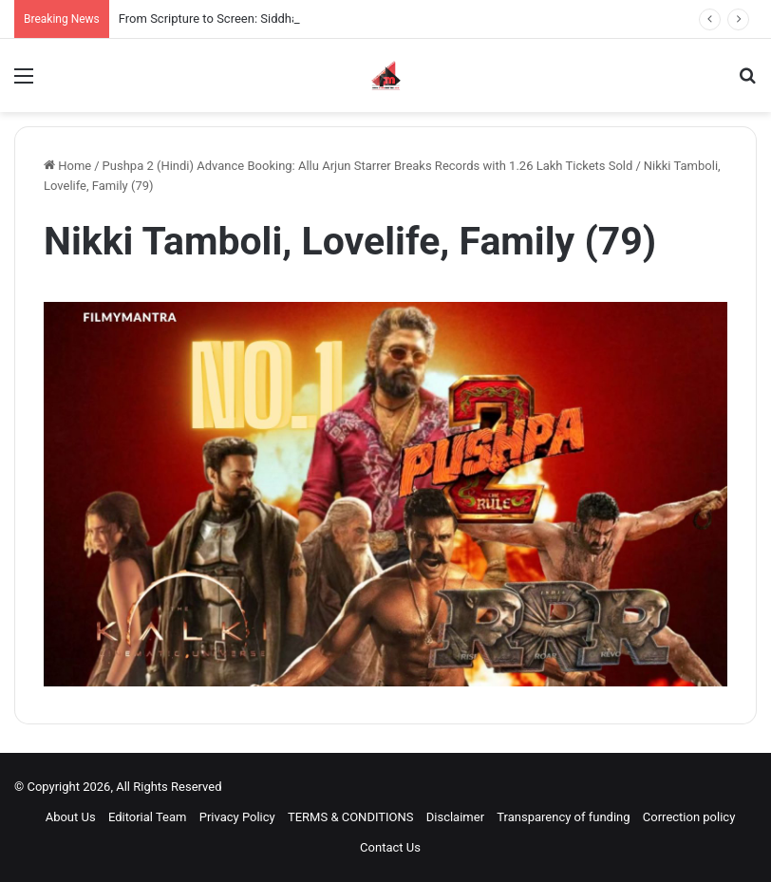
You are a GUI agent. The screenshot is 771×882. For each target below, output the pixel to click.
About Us (71, 817)
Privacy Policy (237, 817)
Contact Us (390, 847)
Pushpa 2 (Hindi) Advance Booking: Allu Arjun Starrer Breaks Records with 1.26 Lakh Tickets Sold (368, 166)
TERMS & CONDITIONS (351, 817)
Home (67, 166)
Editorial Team (147, 817)
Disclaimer (455, 817)
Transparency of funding (563, 817)
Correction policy (689, 817)
